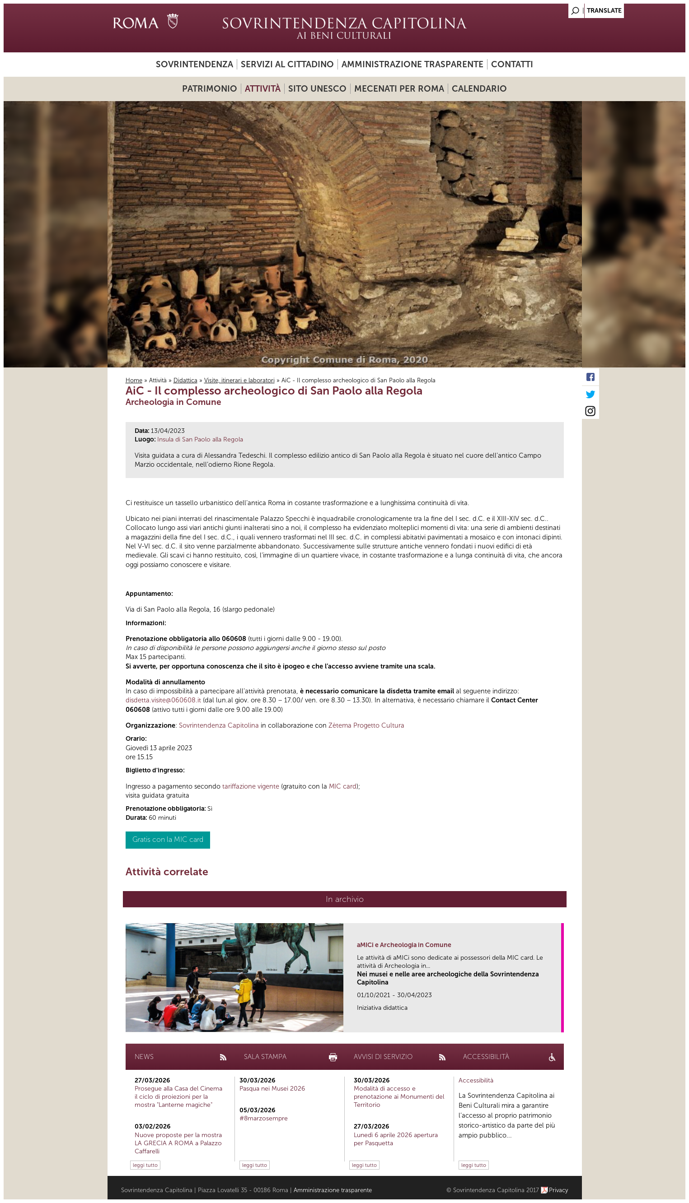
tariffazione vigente (250, 786)
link (557, 1022)
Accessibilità (476, 1080)
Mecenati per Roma (399, 89)
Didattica (185, 380)
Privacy (558, 1190)
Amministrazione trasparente (412, 64)
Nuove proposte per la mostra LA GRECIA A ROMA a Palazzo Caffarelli (178, 1143)
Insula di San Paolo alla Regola (200, 439)
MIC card (342, 786)
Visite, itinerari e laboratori (239, 380)
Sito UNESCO (317, 89)
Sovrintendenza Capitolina (219, 725)
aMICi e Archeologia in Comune (404, 945)
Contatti (512, 64)
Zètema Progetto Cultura (366, 725)
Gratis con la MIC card (167, 839)
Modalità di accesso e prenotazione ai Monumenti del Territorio (399, 1097)
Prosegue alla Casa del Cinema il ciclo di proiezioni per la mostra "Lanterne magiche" (178, 1097)
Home (134, 380)
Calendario (479, 89)
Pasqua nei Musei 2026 (272, 1088)
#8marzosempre (263, 1118)
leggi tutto (145, 1165)
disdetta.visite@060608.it (163, 700)
